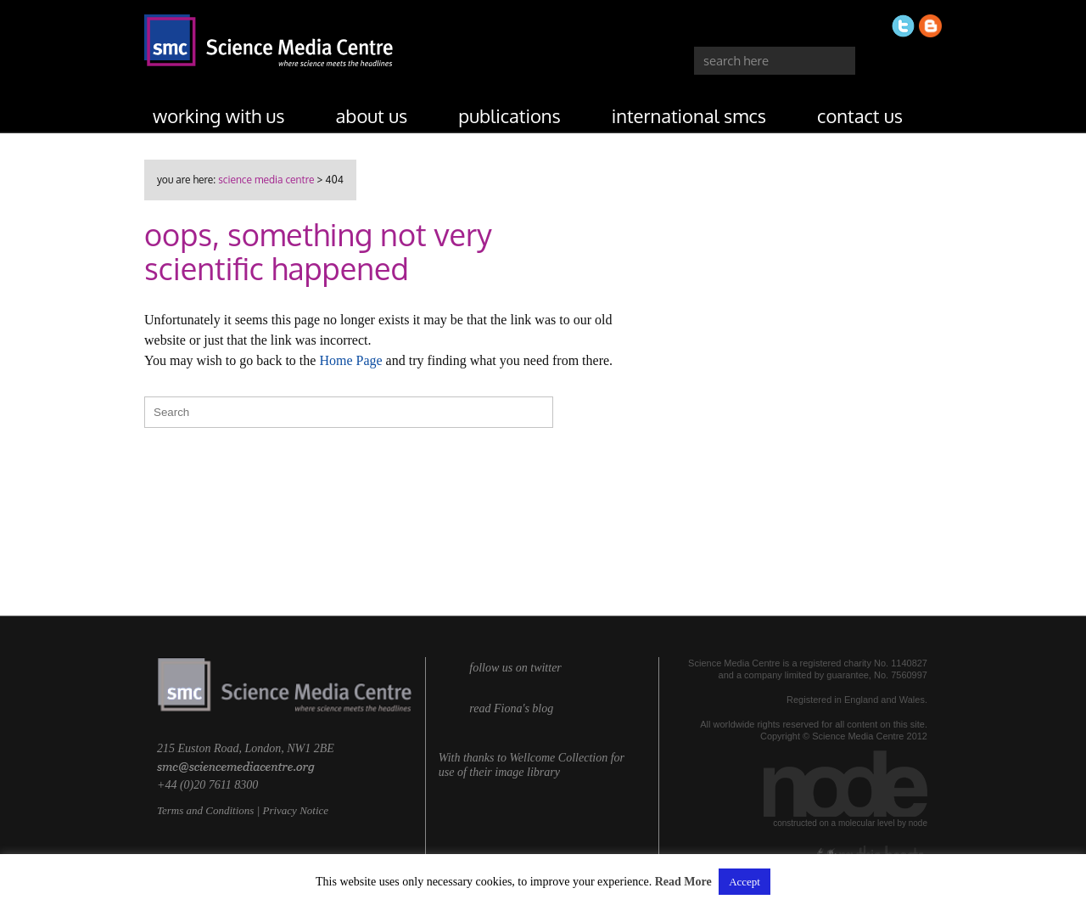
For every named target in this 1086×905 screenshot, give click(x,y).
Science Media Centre (266, 179)
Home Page (350, 360)
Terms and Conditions (205, 810)
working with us (219, 115)
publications (509, 115)
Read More (683, 881)
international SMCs (689, 115)
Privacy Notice (295, 810)
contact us (860, 115)
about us (372, 115)
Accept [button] (744, 881)
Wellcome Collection (558, 757)
